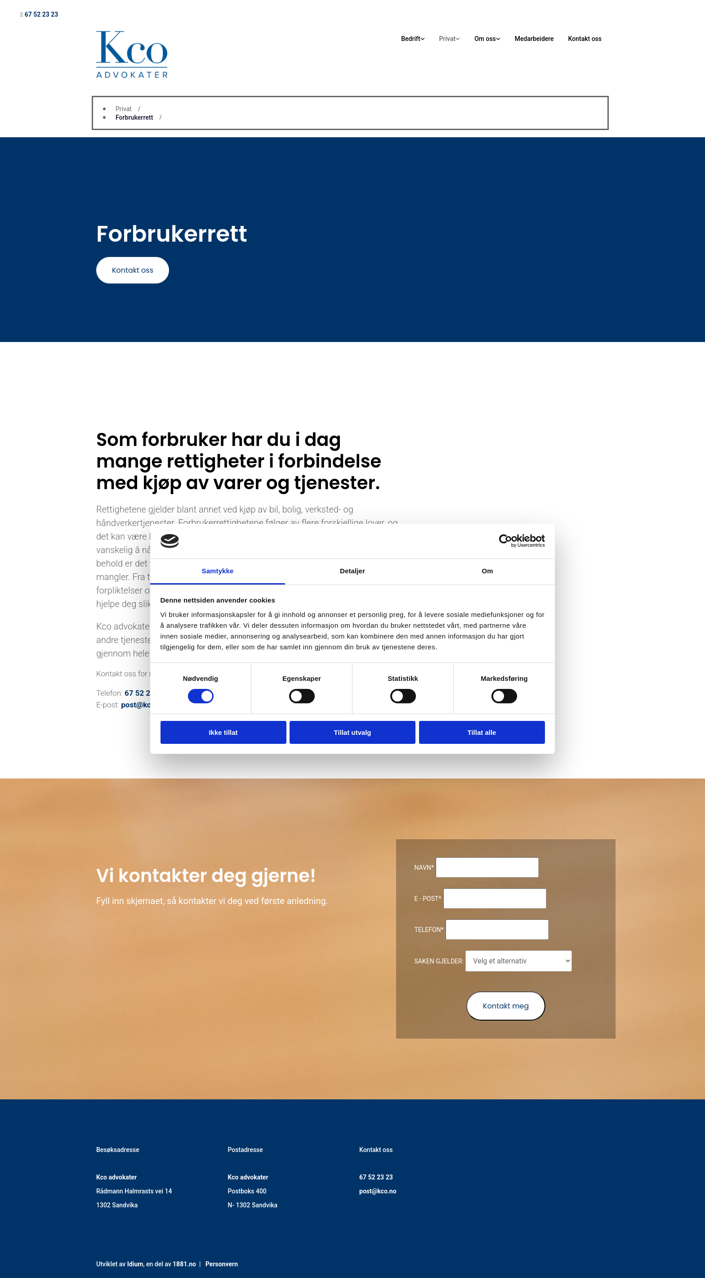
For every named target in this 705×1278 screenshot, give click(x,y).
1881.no (184, 1264)
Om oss (485, 38)
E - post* (427, 898)
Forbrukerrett (134, 117)
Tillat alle (482, 732)
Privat (447, 38)
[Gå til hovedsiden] (131, 75)
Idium (135, 1264)
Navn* (424, 867)
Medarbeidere (534, 38)
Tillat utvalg (352, 732)
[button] (132, 270)
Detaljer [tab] (352, 571)
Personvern (221, 1264)
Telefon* (428, 929)
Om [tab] (487, 571)
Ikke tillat (223, 732)
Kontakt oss (585, 38)
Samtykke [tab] (218, 571)
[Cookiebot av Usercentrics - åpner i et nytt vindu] (505, 541)
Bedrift (410, 38)
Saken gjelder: (439, 961)
